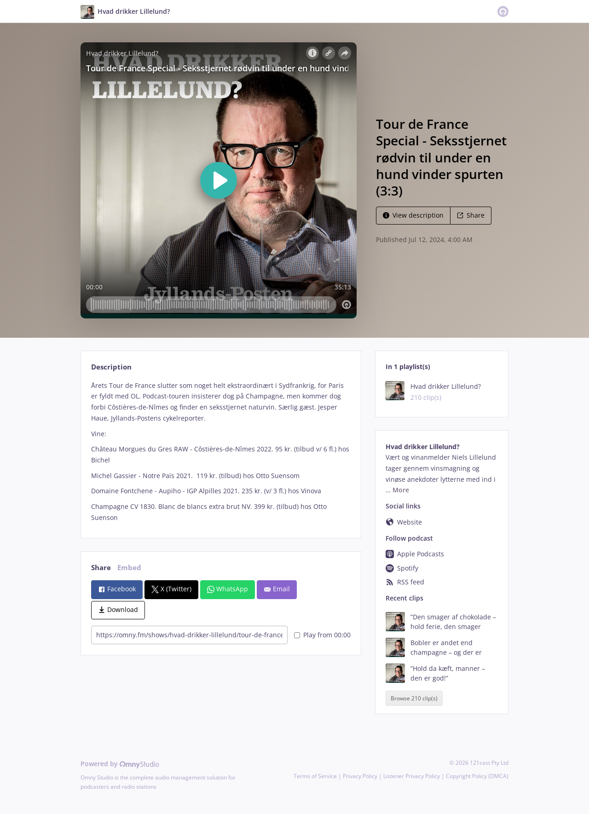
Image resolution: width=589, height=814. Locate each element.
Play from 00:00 (322, 634)
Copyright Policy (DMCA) (477, 776)
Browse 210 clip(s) (414, 698)
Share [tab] (101, 567)
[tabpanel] (220, 451)
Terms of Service (315, 776)
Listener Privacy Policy (411, 776)
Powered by (120, 763)
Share (471, 215)
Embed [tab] (129, 567)
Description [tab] (111, 367)
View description (413, 215)
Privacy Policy (360, 776)
